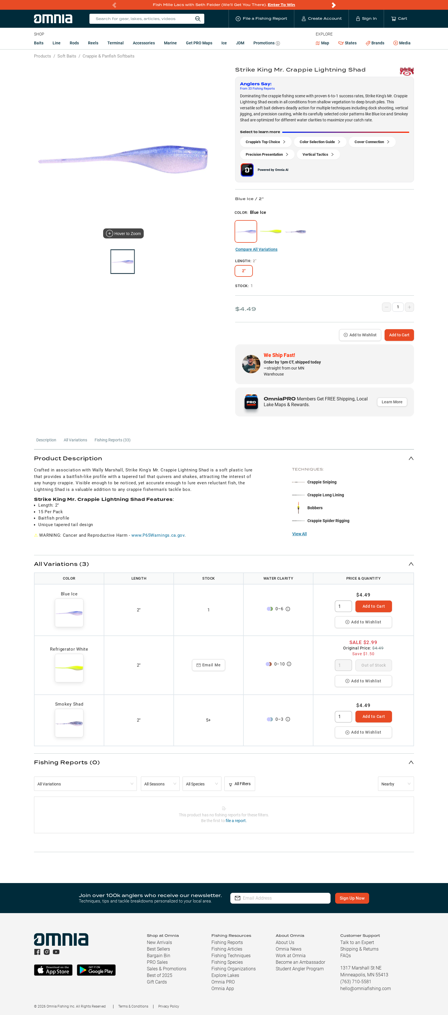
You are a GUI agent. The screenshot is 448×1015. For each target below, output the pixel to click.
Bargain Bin (158, 955)
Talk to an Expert (357, 942)
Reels (93, 43)
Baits (38, 43)
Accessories (144, 43)
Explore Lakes (225, 975)
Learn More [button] (392, 402)
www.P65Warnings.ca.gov (157, 535)
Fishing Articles (226, 949)
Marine (170, 43)
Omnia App (222, 988)
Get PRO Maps (199, 43)
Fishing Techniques (231, 955)
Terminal (115, 43)
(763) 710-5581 (355, 981)
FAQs (345, 955)
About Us (285, 942)
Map (322, 43)
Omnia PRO (223, 982)
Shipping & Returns (359, 949)
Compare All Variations (256, 249)
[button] (224, 458)
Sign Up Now (352, 898)
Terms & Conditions (133, 1006)
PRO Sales (157, 962)
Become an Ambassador (300, 962)
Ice (224, 43)
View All (299, 534)
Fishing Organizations (233, 968)
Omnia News (288, 949)
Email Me (209, 665)
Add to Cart (399, 335)
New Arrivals (159, 942)
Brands (375, 43)
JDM (240, 43)
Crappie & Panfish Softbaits (109, 56)
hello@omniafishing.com (365, 988)
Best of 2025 (159, 975)
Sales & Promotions (166, 968)
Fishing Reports (227, 942)
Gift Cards (157, 982)
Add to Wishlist (360, 335)
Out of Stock (373, 665)
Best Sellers (158, 949)
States (347, 43)
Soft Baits (66, 56)
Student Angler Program (300, 968)
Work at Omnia (291, 955)
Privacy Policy (168, 1006)
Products (42, 56)
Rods (74, 43)
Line (57, 43)
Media (402, 43)
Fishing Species (227, 962)
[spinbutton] (343, 606)
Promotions (266, 44)
